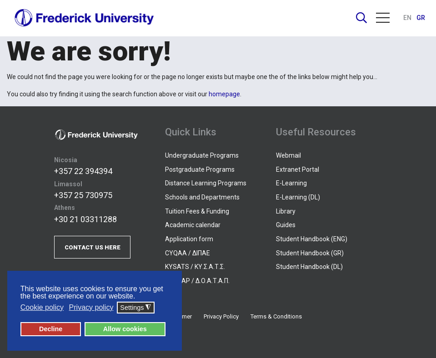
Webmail (288, 155)
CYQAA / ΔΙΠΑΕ (187, 253)
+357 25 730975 (83, 195)
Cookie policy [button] (42, 307)
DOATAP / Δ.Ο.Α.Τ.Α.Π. (197, 280)
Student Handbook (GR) (310, 253)
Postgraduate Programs (200, 169)
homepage (224, 94)
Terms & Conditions (276, 316)
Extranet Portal (297, 169)
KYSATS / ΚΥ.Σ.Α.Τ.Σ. (195, 266)
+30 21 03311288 (85, 219)
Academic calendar (193, 225)
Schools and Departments (202, 197)
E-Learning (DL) (298, 197)
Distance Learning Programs (205, 183)
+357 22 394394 (83, 171)
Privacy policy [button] (91, 307)
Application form (189, 239)
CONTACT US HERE (92, 247)
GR (420, 17)
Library (286, 211)
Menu (383, 18)
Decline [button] (50, 329)
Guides (286, 225)
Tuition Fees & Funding (197, 211)
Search (361, 17)
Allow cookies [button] (125, 329)
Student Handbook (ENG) (311, 239)
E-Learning (291, 183)
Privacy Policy (221, 316)
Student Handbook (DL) (309, 266)
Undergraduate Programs (202, 155)
